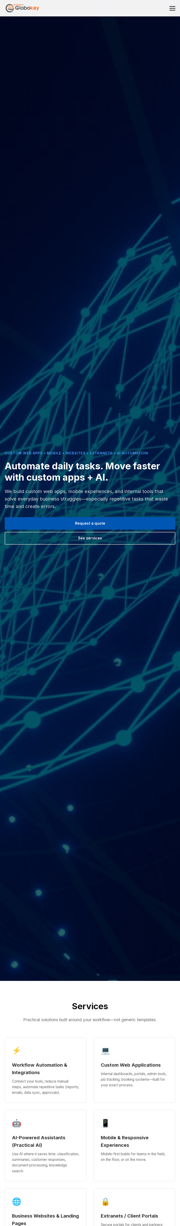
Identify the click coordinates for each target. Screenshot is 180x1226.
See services (90, 538)
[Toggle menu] (172, 8)
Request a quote (90, 523)
